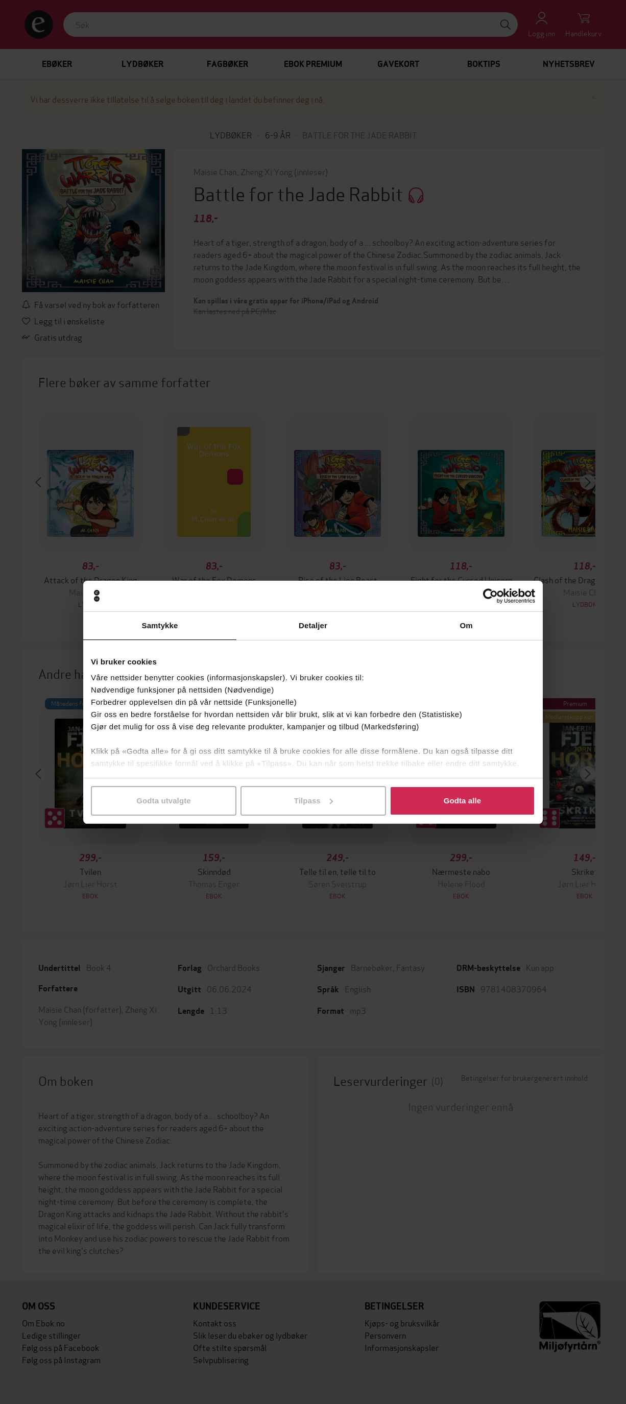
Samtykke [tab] (160, 625)
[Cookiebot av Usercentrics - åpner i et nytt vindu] (490, 596)
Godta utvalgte (163, 800)
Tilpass (313, 800)
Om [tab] (466, 625)
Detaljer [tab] (313, 625)
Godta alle (462, 800)
